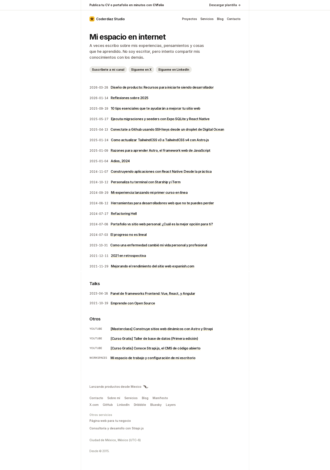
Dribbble (140, 404)
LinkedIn (123, 404)
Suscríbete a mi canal (108, 69)
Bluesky (156, 404)
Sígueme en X (141, 69)
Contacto (234, 19)
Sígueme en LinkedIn (173, 69)
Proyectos (189, 19)
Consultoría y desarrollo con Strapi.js (116, 428)
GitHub (108, 404)
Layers (171, 404)
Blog (220, 19)
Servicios (207, 19)
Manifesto (160, 398)
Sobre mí (113, 398)
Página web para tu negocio (110, 420)
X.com (93, 404)
